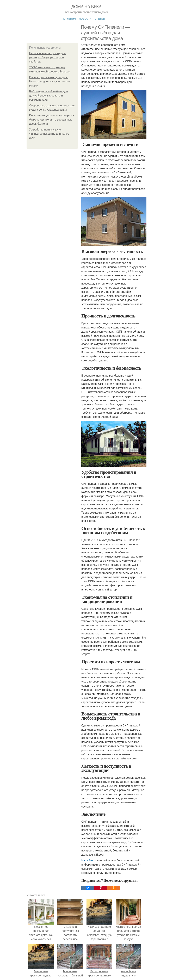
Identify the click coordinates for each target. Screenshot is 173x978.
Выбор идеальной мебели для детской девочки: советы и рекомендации (48, 95)
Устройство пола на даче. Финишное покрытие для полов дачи (49, 133)
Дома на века (86, 6)
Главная (69, 18)
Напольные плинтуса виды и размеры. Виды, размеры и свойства (47, 57)
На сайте (87, 860)
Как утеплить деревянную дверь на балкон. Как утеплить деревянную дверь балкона (51, 119)
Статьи (100, 18)
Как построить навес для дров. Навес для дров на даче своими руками (49, 81)
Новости (85, 18)
